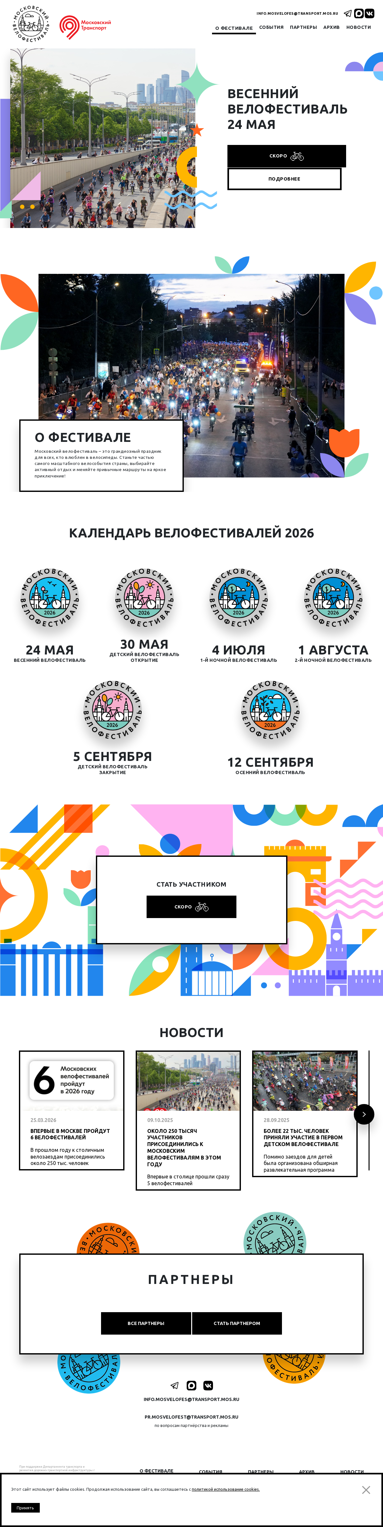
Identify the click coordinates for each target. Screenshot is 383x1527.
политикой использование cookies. (226, 1487)
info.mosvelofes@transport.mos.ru (297, 13)
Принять (27, 1507)
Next (363, 1119)
